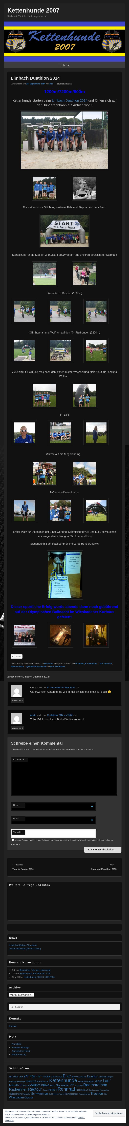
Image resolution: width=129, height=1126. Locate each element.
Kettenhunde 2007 (33, 10)
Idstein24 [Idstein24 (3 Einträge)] (31, 1081)
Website (17, 832)
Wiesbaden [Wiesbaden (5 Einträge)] (16, 1097)
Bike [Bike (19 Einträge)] (67, 1076)
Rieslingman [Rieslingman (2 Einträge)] (82, 1090)
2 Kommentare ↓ (64, 84)
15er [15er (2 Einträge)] (20, 1076)
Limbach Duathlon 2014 (69, 100)
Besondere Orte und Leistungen (34, 970)
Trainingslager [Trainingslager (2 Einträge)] (71, 1094)
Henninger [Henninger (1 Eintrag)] (21, 1081)
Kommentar (19, 759)
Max (51, 84)
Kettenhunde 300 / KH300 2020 (35, 973)
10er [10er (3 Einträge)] (15, 1076)
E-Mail (16, 818)
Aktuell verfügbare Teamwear (23, 945)
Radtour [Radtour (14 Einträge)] (35, 1089)
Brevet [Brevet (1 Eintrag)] (74, 1077)
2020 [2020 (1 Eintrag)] (60, 1077)
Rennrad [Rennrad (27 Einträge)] (66, 1089)
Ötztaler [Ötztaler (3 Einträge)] (28, 1097)
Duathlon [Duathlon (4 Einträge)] (92, 1076)
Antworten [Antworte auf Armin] (17, 728)
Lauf (101, 663)
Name (16, 805)
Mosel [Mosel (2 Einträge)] (26, 1085)
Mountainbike (17, 666)
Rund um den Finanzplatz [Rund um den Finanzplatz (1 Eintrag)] (99, 1090)
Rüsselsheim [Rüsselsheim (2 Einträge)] (15, 1094)
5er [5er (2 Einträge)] (10, 1076)
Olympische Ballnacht (35, 666)
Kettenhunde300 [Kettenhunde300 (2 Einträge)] (86, 1081)
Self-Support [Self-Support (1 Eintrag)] (53, 1094)
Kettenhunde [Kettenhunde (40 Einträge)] (63, 1080)
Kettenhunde (91, 663)
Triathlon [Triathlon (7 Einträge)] (97, 1093)
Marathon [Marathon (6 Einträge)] (15, 1085)
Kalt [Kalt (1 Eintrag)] (47, 1081)
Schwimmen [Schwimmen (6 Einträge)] (39, 1093)
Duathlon (48, 663)
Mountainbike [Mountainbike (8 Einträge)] (39, 1085)
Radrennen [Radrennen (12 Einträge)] (18, 1089)
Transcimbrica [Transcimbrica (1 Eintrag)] (84, 1094)
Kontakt (12, 1026)
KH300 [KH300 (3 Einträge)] (98, 1081)
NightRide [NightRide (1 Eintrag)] (79, 1086)
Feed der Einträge (20, 1047)
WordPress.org (19, 1054)
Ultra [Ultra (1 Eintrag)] (106, 1094)
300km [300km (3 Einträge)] (47, 1076)
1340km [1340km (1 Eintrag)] (54, 1077)
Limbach (108, 663)
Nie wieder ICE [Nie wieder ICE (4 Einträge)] (65, 1085)
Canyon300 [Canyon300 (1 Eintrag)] (82, 1077)
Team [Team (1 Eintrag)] (61, 1094)
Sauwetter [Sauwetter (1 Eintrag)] (26, 1094)
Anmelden (17, 1044)
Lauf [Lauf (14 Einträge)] (107, 1081)
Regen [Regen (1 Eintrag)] (45, 1090)
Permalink (60, 666)
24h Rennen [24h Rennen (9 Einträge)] (33, 1076)
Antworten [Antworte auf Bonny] (17, 700)
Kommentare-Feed (21, 1051)
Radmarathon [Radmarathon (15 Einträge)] (95, 1085)
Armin (33, 715)
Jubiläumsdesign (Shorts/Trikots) (25, 948)
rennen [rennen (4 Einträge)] (53, 1089)
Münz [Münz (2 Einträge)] (52, 1085)
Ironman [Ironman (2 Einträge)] (41, 1081)
